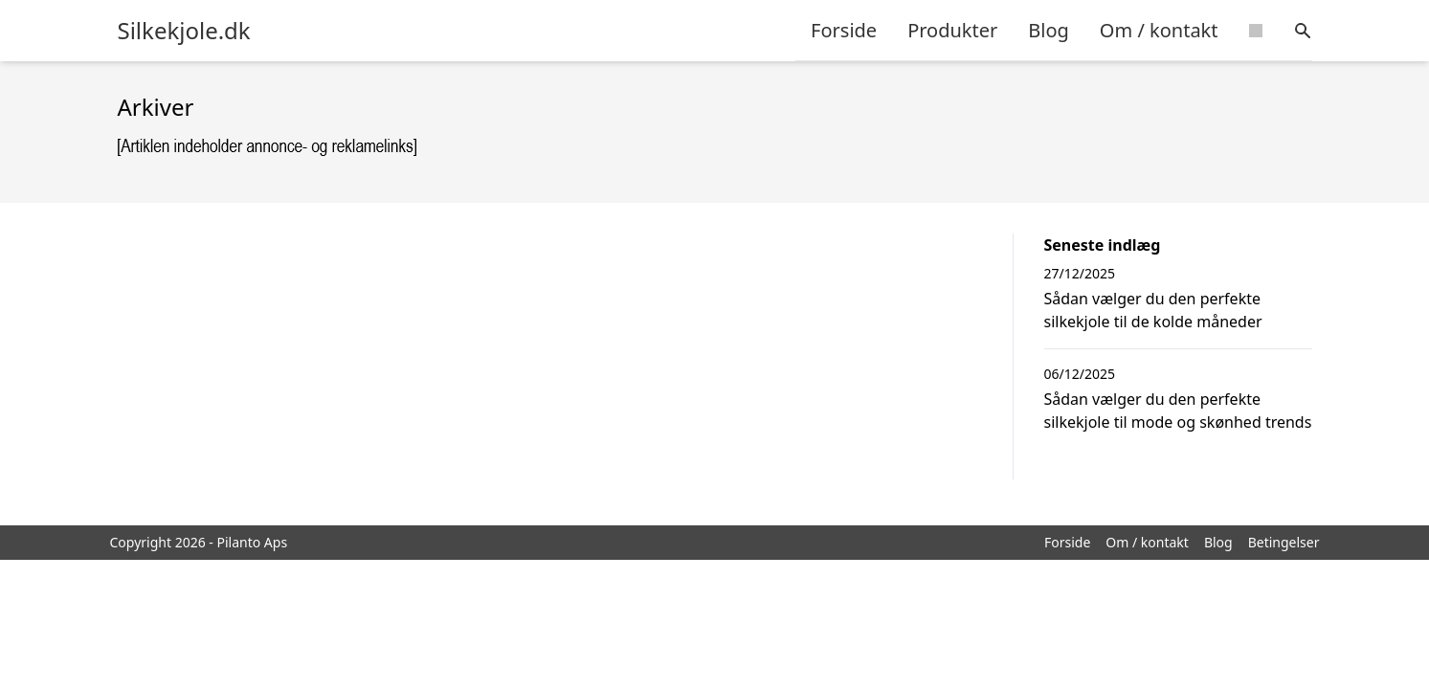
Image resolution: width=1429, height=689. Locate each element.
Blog (1048, 30)
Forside (844, 30)
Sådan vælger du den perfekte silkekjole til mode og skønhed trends (1178, 411)
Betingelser (1284, 542)
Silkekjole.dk (184, 30)
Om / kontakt (1159, 30)
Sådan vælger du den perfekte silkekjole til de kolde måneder (1153, 310)
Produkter (952, 30)
